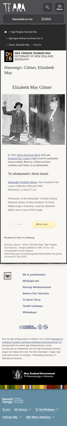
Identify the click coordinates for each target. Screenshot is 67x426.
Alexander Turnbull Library (22, 182)
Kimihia (47, 7)
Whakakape (30, 312)
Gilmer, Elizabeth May (19, 45)
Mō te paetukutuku (34, 274)
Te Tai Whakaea (47, 409)
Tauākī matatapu (33, 306)
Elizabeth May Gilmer (19, 158)
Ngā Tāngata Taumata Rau (24, 32)
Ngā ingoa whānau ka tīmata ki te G (26, 38)
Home (5, 32)
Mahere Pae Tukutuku (36, 293)
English (46, 18)
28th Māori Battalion (40, 417)
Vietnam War (12, 417)
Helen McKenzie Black (28, 155)
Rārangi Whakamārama (37, 287)
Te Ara (6, 409)
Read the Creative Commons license (33, 329)
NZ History (22, 409)
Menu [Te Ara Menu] (60, 9)
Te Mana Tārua (32, 299)
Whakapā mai (31, 280)
